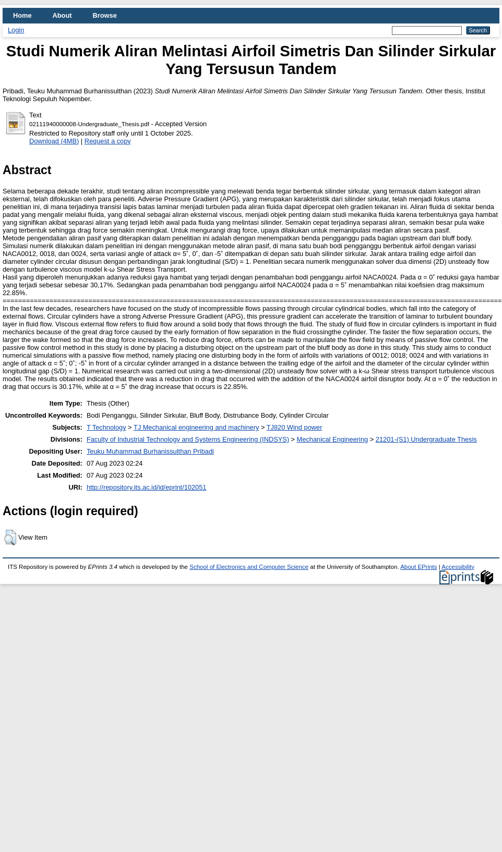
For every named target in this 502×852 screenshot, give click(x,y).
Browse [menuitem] (105, 15)
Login (16, 30)
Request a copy (108, 141)
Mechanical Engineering (332, 439)
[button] (10, 537)
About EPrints (418, 567)
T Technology (106, 427)
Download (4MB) (54, 141)
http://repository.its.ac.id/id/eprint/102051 (147, 487)
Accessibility (457, 567)
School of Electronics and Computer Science (248, 567)
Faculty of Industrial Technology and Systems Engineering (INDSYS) (188, 439)
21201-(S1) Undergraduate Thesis (426, 439)
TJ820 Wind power (294, 427)
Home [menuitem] (22, 15)
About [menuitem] (62, 15)
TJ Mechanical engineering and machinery (196, 427)
